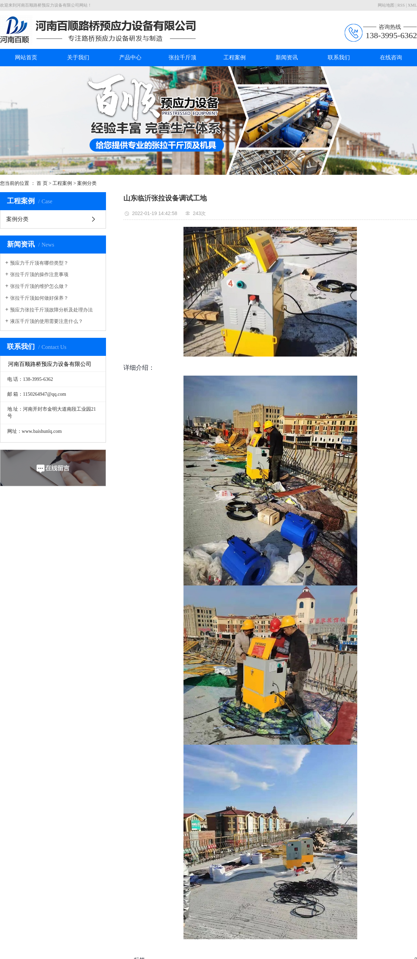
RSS (401, 5)
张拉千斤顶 (182, 57)
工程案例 (234, 57)
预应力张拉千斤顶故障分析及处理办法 (51, 309)
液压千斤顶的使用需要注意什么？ (46, 321)
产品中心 (130, 57)
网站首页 (26, 57)
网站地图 (386, 5)
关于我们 (78, 57)
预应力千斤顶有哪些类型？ (39, 263)
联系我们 (339, 57)
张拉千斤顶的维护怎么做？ (39, 286)
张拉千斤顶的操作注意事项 (39, 274)
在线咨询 (391, 57)
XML (412, 5)
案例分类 (87, 183)
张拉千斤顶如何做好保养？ (39, 298)
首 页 (42, 183)
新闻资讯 (287, 57)
